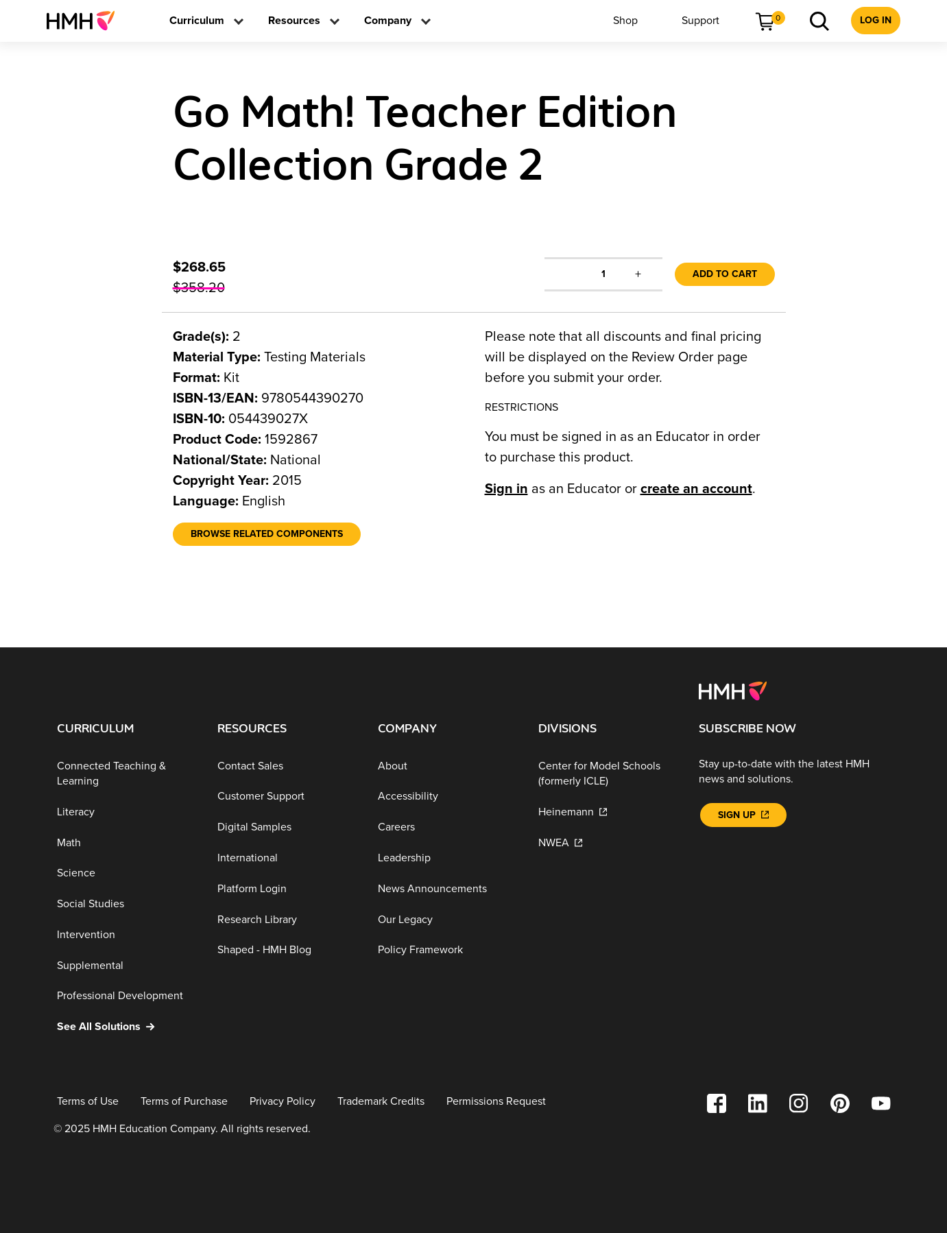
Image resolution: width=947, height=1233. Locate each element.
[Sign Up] (743, 815)
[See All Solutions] (126, 1026)
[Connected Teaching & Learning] (126, 774)
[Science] (126, 873)
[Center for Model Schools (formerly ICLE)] (607, 774)
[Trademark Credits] (380, 1101)
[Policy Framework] (447, 950)
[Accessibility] (447, 796)
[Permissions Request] (496, 1101)
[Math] (126, 842)
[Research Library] (286, 919)
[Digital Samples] (286, 827)
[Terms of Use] (88, 1101)
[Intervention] (126, 935)
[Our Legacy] (447, 919)
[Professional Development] (126, 996)
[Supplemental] (126, 965)
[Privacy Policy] (282, 1101)
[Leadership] (447, 858)
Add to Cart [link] (725, 274)
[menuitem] (86, 20)
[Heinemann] (607, 812)
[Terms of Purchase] (184, 1101)
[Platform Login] (286, 889)
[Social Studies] (126, 904)
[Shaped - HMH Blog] (286, 950)
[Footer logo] (733, 690)
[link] (86, 20)
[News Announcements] (447, 889)
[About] (447, 766)
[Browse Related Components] (267, 534)
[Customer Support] (286, 796)
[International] (286, 858)
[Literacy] (126, 812)
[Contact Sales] (286, 766)
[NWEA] (607, 842)
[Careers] (447, 827)
